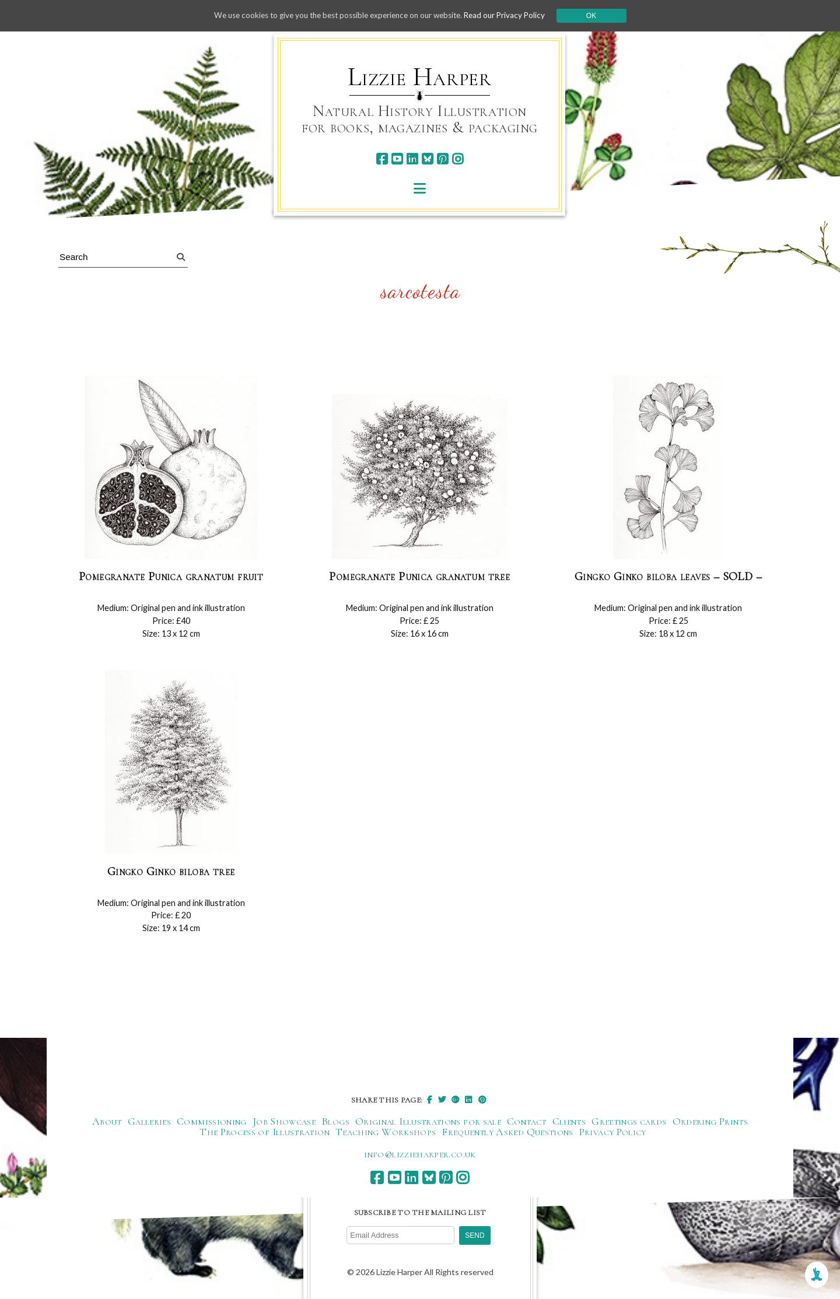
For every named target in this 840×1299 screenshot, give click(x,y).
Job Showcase (284, 1121)
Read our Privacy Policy (513, 15)
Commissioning (212, 1121)
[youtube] (396, 159)
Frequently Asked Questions (507, 1131)
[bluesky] (427, 159)
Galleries (149, 1121)
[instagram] (457, 159)
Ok (602, 16)
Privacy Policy (612, 1131)
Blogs (335, 1121)
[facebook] (381, 159)
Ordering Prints (710, 1121)
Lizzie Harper (420, 77)
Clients (569, 1121)
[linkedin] (412, 159)
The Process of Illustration (265, 1131)
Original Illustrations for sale (428, 1121)
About (107, 1121)
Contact (527, 1121)
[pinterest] (442, 159)
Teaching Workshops (385, 1131)
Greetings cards (629, 1121)
